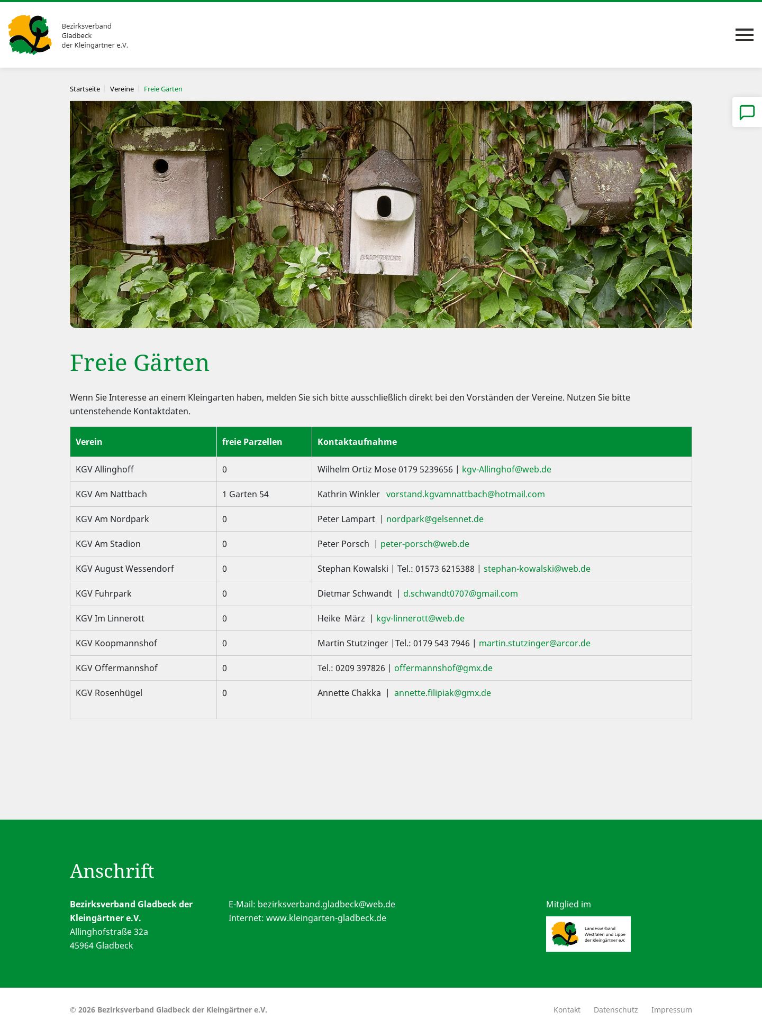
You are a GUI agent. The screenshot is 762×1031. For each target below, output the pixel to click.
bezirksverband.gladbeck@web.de (326, 904)
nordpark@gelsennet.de (435, 519)
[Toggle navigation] (745, 35)
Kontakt (567, 1010)
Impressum (671, 1010)
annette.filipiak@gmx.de (441, 693)
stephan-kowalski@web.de (537, 568)
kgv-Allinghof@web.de (506, 469)
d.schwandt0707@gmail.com (459, 593)
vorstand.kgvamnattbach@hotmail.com (465, 494)
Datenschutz (616, 1010)
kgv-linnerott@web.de (420, 618)
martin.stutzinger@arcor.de (535, 643)
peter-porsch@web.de (424, 544)
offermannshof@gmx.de (443, 668)
